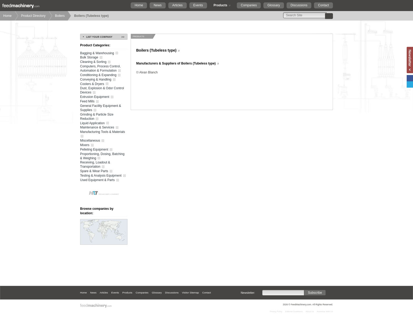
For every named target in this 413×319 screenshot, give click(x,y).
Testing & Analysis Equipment (103, 176)
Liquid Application (95, 123)
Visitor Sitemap (190, 292)
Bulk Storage (91, 58)
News (158, 5)
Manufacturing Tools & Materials (102, 134)
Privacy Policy (276, 311)
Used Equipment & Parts (100, 180)
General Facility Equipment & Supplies (100, 108)
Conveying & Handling (98, 80)
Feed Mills (90, 101)
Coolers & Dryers (94, 84)
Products (220, 5)
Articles (177, 5)
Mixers (87, 145)
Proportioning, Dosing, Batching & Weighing (102, 156)
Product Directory (33, 16)
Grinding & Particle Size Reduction (97, 117)
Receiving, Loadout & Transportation (95, 165)
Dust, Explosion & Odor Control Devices (102, 90)
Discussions (299, 5)
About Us (310, 311)
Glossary (273, 5)
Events (198, 5)
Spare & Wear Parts (96, 171)
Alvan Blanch (148, 72)
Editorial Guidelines (294, 311)
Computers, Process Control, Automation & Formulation (101, 68)
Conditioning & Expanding (100, 75)
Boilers (60, 16)
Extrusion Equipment (97, 97)
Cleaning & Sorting (95, 62)
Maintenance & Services (99, 128)
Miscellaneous (92, 141)
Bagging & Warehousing (99, 53)
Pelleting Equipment (96, 150)
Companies (249, 5)
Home (139, 5)
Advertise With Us (325, 311)
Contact (323, 5)
